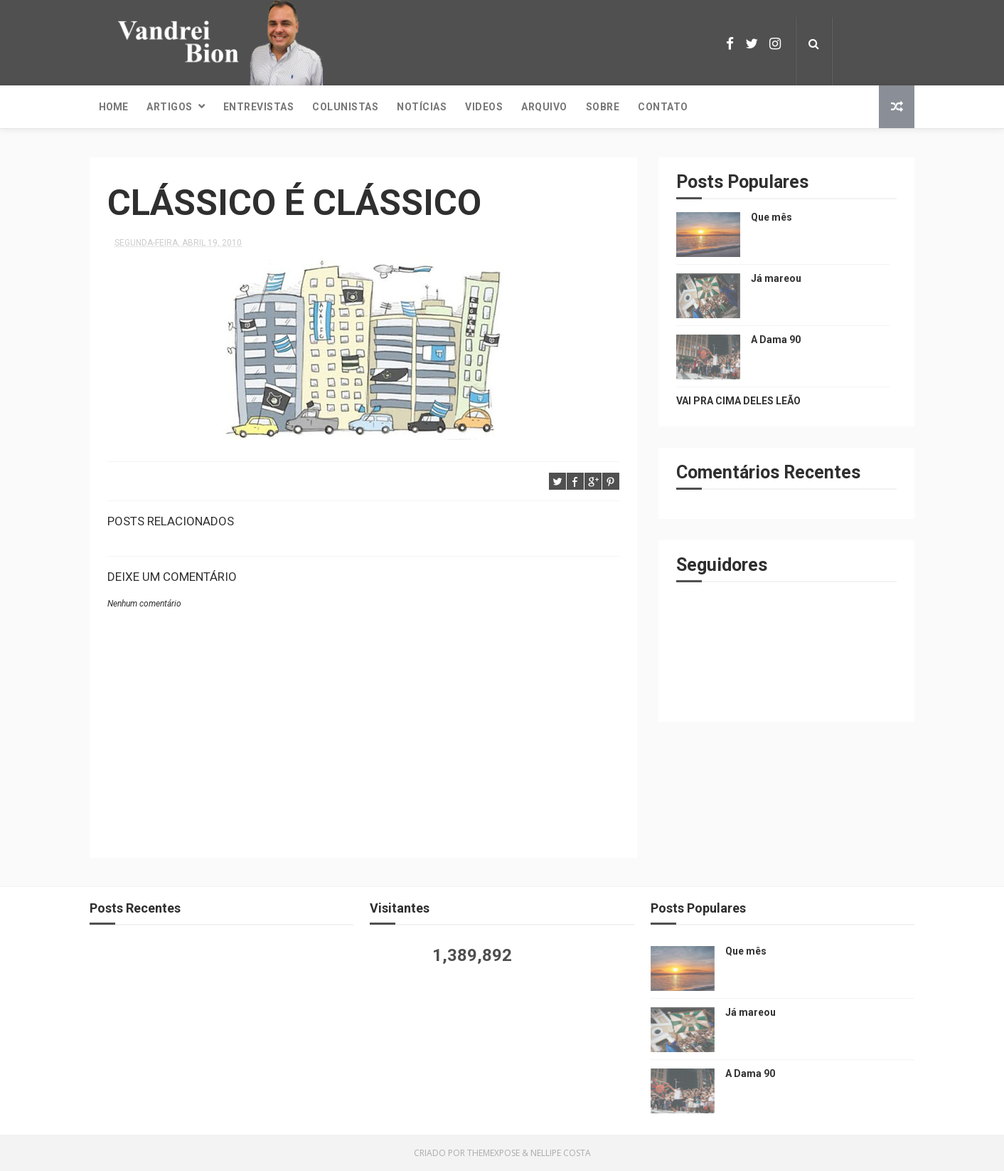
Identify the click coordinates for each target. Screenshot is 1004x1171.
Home (113, 106)
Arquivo (544, 106)
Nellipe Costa (560, 1153)
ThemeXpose (493, 1153)
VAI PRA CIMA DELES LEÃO (738, 400)
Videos (484, 106)
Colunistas (345, 106)
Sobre (603, 106)
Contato (663, 106)
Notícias (422, 106)
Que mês (771, 217)
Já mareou (776, 278)
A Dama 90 (776, 339)
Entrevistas (258, 106)
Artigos (169, 106)
